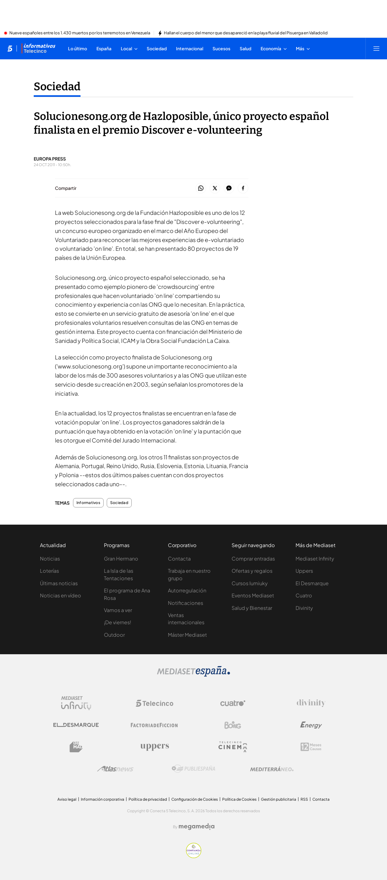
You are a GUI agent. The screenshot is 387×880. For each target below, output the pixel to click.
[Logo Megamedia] (196, 826)
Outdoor (114, 634)
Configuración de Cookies (194, 799)
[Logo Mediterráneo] (272, 768)
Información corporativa (102, 799)
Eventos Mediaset (253, 595)
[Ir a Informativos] (38, 48)
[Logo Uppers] (154, 747)
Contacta (179, 558)
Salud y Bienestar (252, 608)
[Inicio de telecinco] (9, 48)
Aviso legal (66, 799)
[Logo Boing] (232, 725)
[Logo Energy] (311, 725)
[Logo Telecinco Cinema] (232, 747)
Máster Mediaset (187, 634)
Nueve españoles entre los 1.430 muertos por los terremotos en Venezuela (79, 33)
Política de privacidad (148, 799)
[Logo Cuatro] (232, 703)
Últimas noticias (59, 583)
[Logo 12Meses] (311, 747)
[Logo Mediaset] (193, 674)
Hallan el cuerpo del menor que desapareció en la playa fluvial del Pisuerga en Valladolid (246, 33)
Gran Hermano (121, 558)
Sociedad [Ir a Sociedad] (57, 86)
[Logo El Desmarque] (76, 725)
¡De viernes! (117, 622)
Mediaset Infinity (315, 558)
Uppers (304, 570)
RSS (304, 799)
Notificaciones (185, 603)
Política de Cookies (239, 799)
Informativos (88, 503)
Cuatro (304, 595)
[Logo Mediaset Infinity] (76, 703)
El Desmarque (312, 583)
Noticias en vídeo (60, 595)
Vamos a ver (118, 610)
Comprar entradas (253, 558)
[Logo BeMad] (76, 747)
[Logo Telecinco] (154, 703)
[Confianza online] (193, 856)
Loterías (49, 570)
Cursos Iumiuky (250, 583)
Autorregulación (187, 590)
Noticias (50, 558)
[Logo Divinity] (311, 703)
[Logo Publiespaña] (193, 769)
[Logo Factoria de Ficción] (154, 725)
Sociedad (119, 503)
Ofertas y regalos (252, 570)
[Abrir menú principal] (376, 48)
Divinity (304, 608)
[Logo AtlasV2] (115, 769)
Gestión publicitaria (278, 799)
